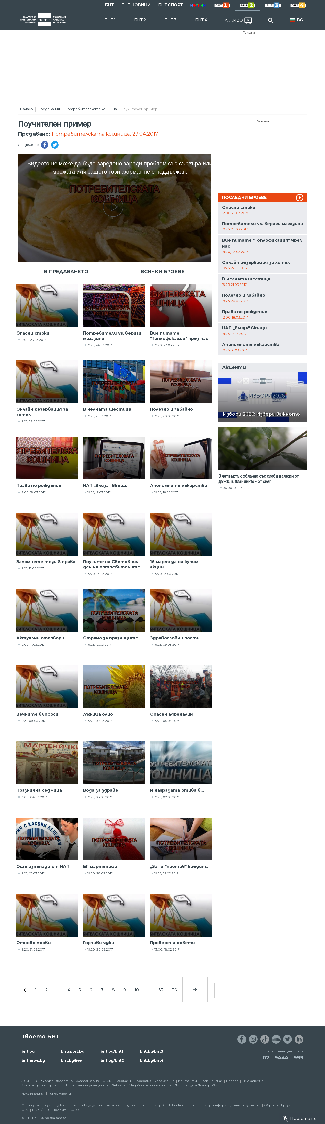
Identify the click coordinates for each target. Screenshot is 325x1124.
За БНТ (27, 1081)
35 (160, 990)
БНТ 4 (201, 20)
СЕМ (25, 1110)
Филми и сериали (117, 1081)
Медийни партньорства (150, 1085)
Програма (142, 1081)
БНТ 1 (110, 20)
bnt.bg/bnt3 (151, 1051)
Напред (232, 1081)
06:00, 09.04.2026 (237, 488)
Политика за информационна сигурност (226, 1105)
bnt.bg (28, 1051)
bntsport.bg (72, 1051)
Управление (165, 1081)
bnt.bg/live (71, 1060)
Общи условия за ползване (44, 1105)
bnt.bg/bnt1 (112, 1051)
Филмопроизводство (54, 1081)
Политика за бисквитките (164, 1105)
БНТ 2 (140, 20)
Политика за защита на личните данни (103, 1105)
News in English (33, 1093)
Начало (26, 109)
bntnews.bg (33, 1060)
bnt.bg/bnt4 (152, 1060)
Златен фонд (87, 1081)
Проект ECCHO (66, 1110)
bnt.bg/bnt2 (112, 1060)
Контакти (187, 1081)
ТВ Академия (252, 1081)
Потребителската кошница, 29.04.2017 (105, 134)
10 (137, 990)
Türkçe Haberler (59, 1093)
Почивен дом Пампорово (196, 1085)
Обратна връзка (278, 1105)
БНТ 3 (171, 20)
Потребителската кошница (91, 109)
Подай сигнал (211, 1081)
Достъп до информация (42, 1085)
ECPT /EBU (40, 1110)
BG (300, 20)
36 (174, 990)
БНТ (109, 5)
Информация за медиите (87, 1085)
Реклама (249, 32)
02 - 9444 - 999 (283, 1058)
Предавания (49, 109)
